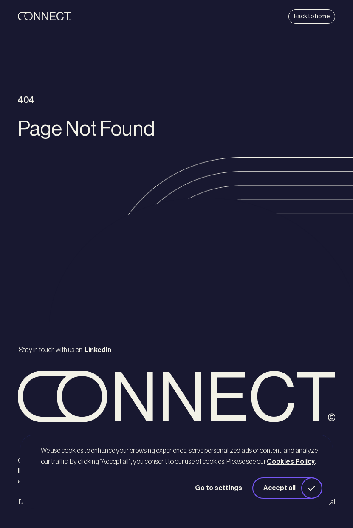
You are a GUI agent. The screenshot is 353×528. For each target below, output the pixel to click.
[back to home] (70, 16)
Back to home (312, 17)
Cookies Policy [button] (291, 461)
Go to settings (218, 488)
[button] (287, 488)
